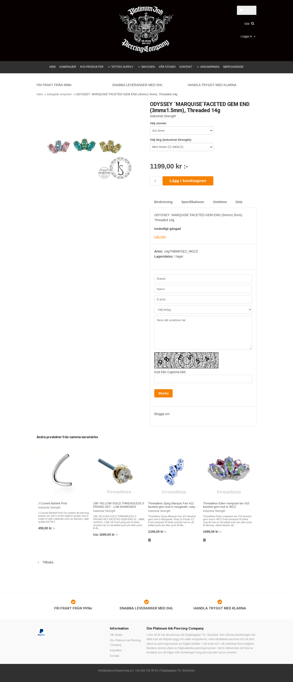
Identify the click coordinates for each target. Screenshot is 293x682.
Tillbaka (45, 562)
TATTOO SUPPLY (122, 66)
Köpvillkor (116, 650)
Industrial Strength (163, 116)
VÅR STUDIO (167, 66)
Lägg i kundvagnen (188, 181)
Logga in (246, 36)
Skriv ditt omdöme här (203, 333)
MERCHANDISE (233, 66)
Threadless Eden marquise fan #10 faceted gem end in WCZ (226, 504)
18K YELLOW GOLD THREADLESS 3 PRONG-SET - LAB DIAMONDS (118, 504)
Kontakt (114, 656)
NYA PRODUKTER (91, 66)
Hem (40, 94)
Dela (239, 202)
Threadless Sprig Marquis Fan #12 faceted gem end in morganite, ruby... (172, 504)
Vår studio (116, 634)
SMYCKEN (148, 66)
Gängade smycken (60, 94)
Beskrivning (163, 202)
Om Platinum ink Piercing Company (125, 642)
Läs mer (160, 237)
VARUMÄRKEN (209, 66)
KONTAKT (185, 66)
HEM (52, 66)
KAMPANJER (68, 66)
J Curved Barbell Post (52, 503)
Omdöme (220, 202)
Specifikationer (192, 202)
